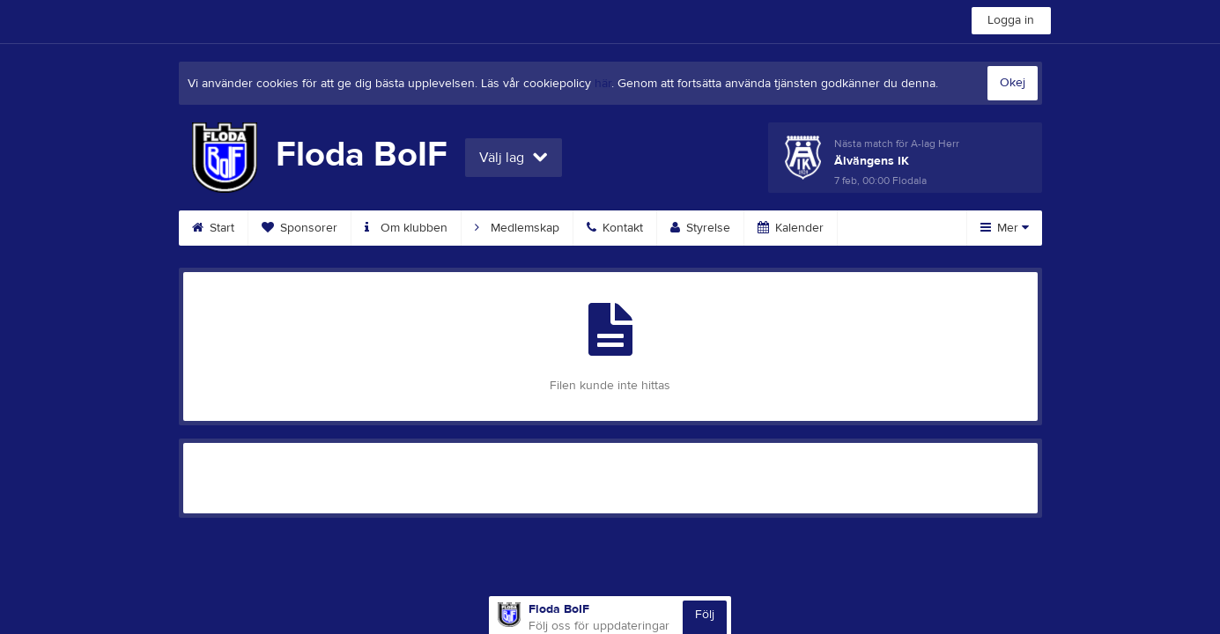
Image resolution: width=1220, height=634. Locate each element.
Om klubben (406, 228)
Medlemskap (517, 228)
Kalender (791, 228)
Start (213, 228)
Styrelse (700, 228)
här (603, 84)
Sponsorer (299, 228)
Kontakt (615, 228)
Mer (1004, 228)
